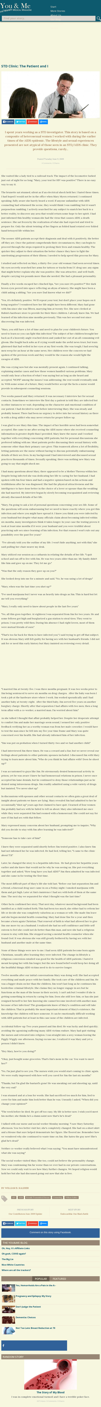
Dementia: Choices (26, 1317)
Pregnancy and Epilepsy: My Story (33, 1296)
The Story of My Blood (50, 1392)
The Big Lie (7, 1259)
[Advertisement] (50, 42)
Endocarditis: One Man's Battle (74, 1211)
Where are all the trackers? (16, 1270)
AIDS (21, 1197)
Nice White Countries (13, 1264)
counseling (57, 1197)
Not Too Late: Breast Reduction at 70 (35, 1328)
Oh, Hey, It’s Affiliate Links (16, 1248)
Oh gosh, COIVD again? (14, 1253)
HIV (13, 1197)
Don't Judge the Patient (28, 1306)
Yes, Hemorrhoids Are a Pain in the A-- (36, 1285)
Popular (41, 1279)
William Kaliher (71, 1197)
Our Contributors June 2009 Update (25, 1211)
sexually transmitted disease (38, 1197)
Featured (59, 1279)
